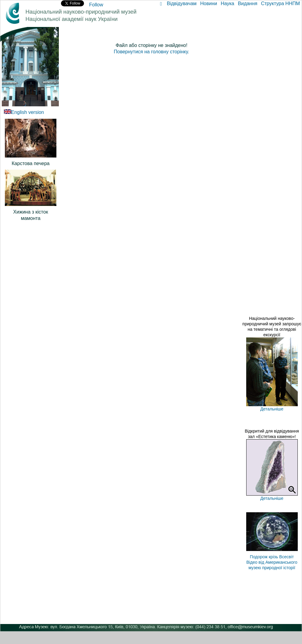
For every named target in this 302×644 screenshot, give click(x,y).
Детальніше (271, 409)
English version (27, 112)
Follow (96, 4)
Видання (247, 3)
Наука (227, 3)
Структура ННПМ (280, 3)
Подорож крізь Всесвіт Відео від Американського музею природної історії (272, 562)
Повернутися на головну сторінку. (151, 51)
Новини (208, 3)
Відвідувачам (181, 3)
